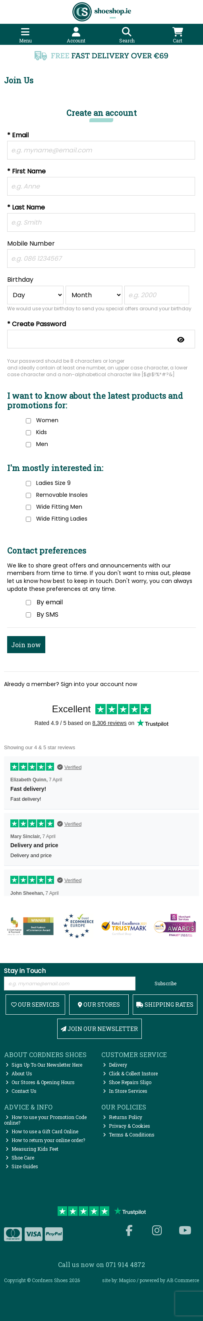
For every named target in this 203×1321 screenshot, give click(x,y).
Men (42, 444)
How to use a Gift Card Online (42, 1131)
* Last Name (26, 208)
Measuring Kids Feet (32, 1149)
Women (47, 420)
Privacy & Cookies (126, 1126)
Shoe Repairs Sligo (127, 1082)
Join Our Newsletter (99, 1029)
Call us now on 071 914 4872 (101, 1264)
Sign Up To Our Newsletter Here (44, 1064)
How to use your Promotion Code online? (45, 1120)
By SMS (47, 614)
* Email (18, 135)
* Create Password (36, 324)
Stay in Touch (25, 971)
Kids (41, 432)
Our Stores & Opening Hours (40, 1082)
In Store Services (125, 1091)
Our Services (35, 1004)
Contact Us (21, 1091)
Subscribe (165, 983)
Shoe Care (20, 1157)
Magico (127, 1280)
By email (50, 602)
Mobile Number (31, 244)
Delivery (115, 1064)
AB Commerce (182, 1280)
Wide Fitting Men (59, 507)
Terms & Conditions (129, 1134)
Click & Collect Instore (130, 1073)
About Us (19, 1073)
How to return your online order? (45, 1140)
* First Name (26, 171)
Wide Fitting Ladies (61, 519)
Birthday (20, 280)
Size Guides (22, 1166)
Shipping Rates (164, 1004)
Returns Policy (122, 1117)
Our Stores (99, 1004)
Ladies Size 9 (53, 483)
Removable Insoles (62, 495)
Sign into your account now (99, 684)
